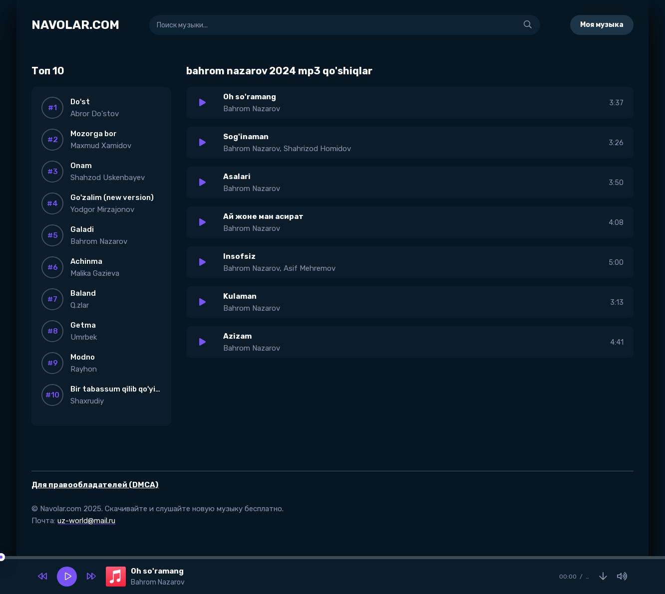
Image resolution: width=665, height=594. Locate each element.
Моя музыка (602, 24)
